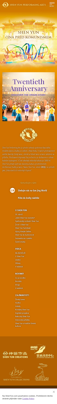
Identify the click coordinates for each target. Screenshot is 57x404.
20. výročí (19, 214)
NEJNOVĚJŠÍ (20, 253)
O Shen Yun (21, 210)
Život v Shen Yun (21, 225)
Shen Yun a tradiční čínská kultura (25, 324)
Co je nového (20, 278)
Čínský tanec (20, 299)
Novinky (19, 273)
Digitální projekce (22, 313)
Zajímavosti (22, 295)
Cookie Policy (28, 398)
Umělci (18, 260)
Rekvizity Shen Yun (22, 316)
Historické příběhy (22, 320)
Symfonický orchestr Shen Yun (27, 221)
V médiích (19, 267)
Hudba (18, 303)
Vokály (17, 306)
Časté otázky (20, 242)
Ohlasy (17, 263)
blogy (17, 285)
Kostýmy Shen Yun (22, 309)
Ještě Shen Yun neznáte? (25, 218)
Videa (18, 248)
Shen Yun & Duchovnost (24, 235)
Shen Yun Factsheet (23, 228)
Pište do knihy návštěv (28, 198)
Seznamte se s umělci (23, 238)
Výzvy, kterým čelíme (23, 231)
